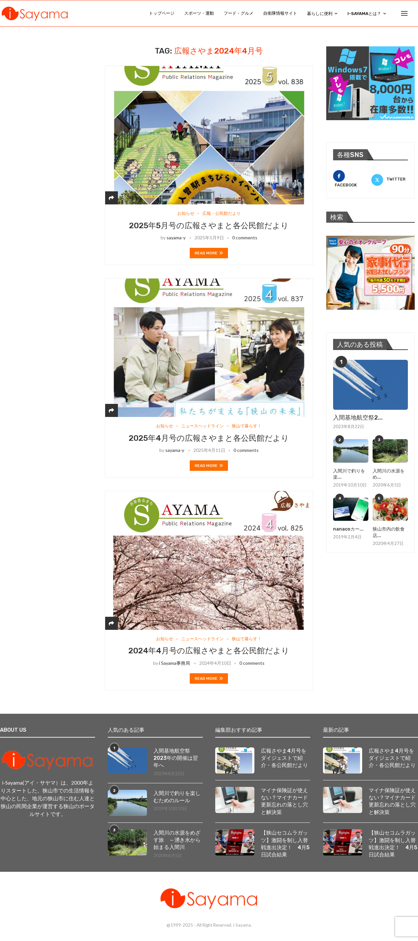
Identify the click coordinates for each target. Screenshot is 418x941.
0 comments (244, 237)
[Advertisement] (52, 87)
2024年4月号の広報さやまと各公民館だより (208, 651)
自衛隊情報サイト (280, 13)
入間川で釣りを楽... (349, 474)
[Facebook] (351, 179)
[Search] (414, 13)
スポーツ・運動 (199, 13)
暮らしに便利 (319, 13)
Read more (209, 253)
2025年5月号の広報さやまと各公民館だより (209, 225)
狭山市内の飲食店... (389, 533)
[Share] (111, 198)
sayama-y (176, 237)
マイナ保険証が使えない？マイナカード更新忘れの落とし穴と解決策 (284, 801)
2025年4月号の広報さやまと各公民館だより (209, 438)
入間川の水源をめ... (389, 474)
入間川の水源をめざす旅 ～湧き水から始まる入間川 (177, 840)
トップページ (161, 13)
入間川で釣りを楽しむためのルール (177, 797)
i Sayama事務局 (174, 663)
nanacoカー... (348, 529)
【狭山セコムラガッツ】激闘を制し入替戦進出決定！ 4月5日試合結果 (285, 844)
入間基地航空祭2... (358, 417)
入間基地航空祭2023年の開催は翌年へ (175, 758)
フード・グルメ (238, 13)
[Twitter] (389, 179)
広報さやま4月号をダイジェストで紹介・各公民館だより (284, 758)
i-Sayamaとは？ (364, 13)
